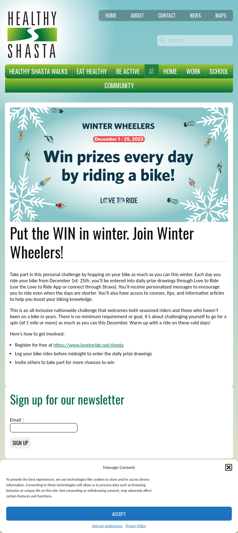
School (218, 71)
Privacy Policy (136, 526)
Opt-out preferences (107, 526)
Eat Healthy (92, 71)
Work (193, 71)
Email (17, 420)
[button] (229, 467)
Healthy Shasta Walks (38, 71)
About (137, 15)
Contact (167, 15)
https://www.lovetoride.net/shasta (88, 345)
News (195, 15)
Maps (220, 15)
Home (110, 15)
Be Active (128, 71)
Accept (119, 513)
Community (119, 85)
